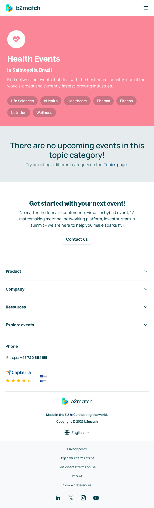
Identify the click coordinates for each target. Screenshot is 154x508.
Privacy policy (77, 449)
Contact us (77, 239)
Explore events (77, 325)
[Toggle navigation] (145, 7)
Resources (77, 307)
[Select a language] (77, 432)
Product (77, 271)
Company (77, 289)
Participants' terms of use (77, 467)
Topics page (115, 164)
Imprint (77, 476)
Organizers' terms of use (77, 458)
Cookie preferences (77, 485)
